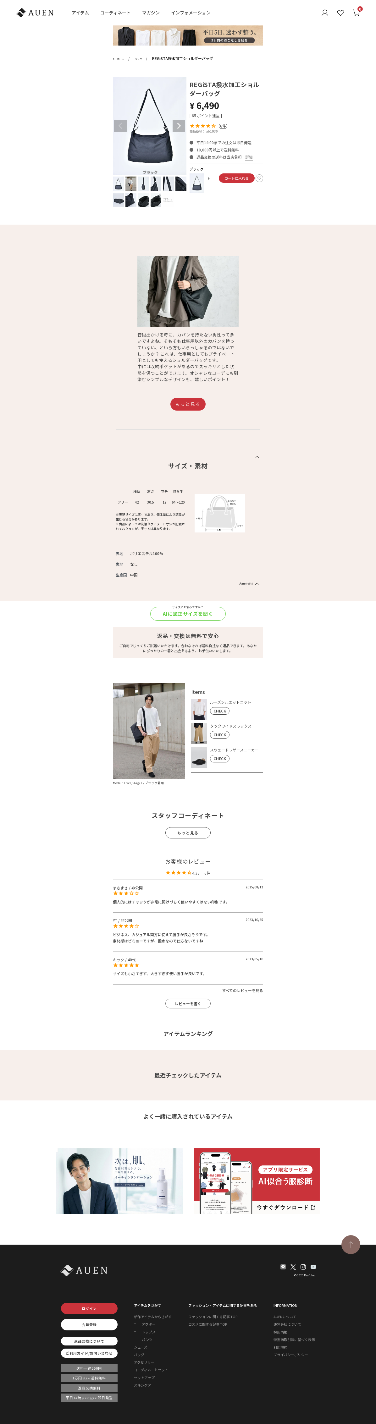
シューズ (140, 1347)
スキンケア (142, 1385)
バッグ (138, 59)
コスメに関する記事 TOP (207, 1324)
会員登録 (89, 1324)
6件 (223, 125)
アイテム (80, 12)
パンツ (147, 1339)
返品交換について (89, 1341)
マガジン (151, 12)
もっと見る (188, 404)
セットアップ (144, 1377)
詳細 (249, 157)
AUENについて (285, 1316)
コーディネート (115, 12)
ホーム (120, 59)
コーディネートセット (151, 1369)
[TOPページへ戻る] (350, 1244)
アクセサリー (144, 1362)
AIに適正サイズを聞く (188, 613)
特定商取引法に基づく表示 (294, 1339)
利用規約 (280, 1347)
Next (179, 126)
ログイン (89, 1308)
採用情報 (280, 1331)
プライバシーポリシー (291, 1354)
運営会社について (287, 1324)
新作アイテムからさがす (153, 1316)
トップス (149, 1331)
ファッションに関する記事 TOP (212, 1316)
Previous (120, 126)
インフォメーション (191, 12)
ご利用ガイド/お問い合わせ (89, 1353)
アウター (149, 1324)
